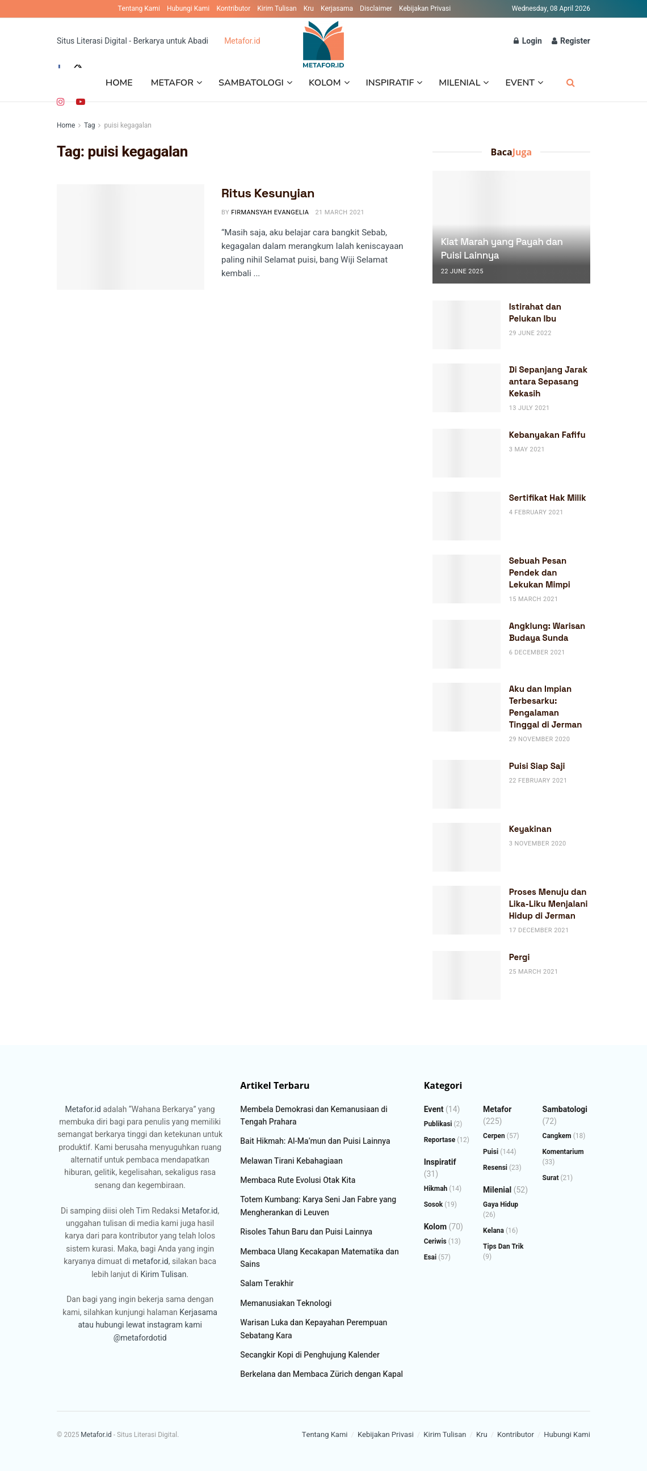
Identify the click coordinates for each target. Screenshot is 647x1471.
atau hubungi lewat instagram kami (140, 1325)
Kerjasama (337, 8)
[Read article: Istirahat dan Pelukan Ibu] (466, 325)
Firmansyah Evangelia (270, 212)
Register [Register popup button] (571, 41)
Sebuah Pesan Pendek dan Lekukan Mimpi (539, 572)
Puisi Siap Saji (537, 765)
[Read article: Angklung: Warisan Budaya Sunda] (466, 644)
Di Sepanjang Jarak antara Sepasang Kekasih (548, 381)
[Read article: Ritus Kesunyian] (130, 237)
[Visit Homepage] (323, 41)
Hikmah (436, 1188)
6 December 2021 (537, 652)
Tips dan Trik (503, 1246)
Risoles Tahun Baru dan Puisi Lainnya (306, 1232)
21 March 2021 (339, 212)
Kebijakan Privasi (425, 8)
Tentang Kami (138, 8)
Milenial (459, 83)
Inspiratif (390, 83)
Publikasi (438, 1124)
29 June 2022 (530, 333)
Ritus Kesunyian (267, 193)
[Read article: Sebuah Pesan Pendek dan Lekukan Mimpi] (466, 579)
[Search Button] (570, 83)
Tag (89, 125)
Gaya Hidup (500, 1204)
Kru (309, 8)
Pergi (519, 957)
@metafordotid (140, 1338)
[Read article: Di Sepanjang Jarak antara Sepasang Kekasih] (466, 387)
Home (119, 83)
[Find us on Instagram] (61, 102)
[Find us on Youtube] (80, 102)
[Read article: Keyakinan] (466, 847)
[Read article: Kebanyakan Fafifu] (466, 453)
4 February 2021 (536, 512)
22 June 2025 (462, 271)
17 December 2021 (539, 930)
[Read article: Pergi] (466, 975)
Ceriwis (435, 1241)
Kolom (325, 83)
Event (520, 83)
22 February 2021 (538, 780)
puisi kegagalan (128, 125)
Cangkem (557, 1136)
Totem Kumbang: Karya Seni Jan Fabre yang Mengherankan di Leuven (318, 1206)
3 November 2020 (537, 843)
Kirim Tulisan (276, 8)
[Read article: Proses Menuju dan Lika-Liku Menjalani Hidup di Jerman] (466, 910)
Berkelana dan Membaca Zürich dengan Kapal (321, 1374)
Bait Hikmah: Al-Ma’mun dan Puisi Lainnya (315, 1141)
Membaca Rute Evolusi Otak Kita (297, 1180)
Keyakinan (530, 828)
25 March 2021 (533, 972)
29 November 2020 (539, 739)
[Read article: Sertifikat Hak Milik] (466, 516)
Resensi (495, 1168)
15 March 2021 (533, 599)
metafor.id (150, 1261)
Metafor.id (242, 41)
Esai (430, 1257)
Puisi (490, 1152)
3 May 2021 (527, 449)
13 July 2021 (529, 408)
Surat (551, 1178)
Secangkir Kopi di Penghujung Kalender (309, 1355)
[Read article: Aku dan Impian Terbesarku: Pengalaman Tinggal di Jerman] (466, 707)
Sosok (433, 1204)
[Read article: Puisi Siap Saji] (466, 784)
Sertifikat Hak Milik (547, 497)
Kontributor (233, 8)
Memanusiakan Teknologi (285, 1303)
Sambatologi (251, 83)
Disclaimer (376, 8)
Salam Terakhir (266, 1284)
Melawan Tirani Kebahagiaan (291, 1161)
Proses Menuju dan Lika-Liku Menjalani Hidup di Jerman (548, 903)
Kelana (493, 1230)
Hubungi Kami (188, 8)
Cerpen (494, 1136)
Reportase (440, 1140)
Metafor (172, 83)
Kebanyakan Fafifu (547, 434)
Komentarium (563, 1152)
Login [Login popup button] (528, 41)
